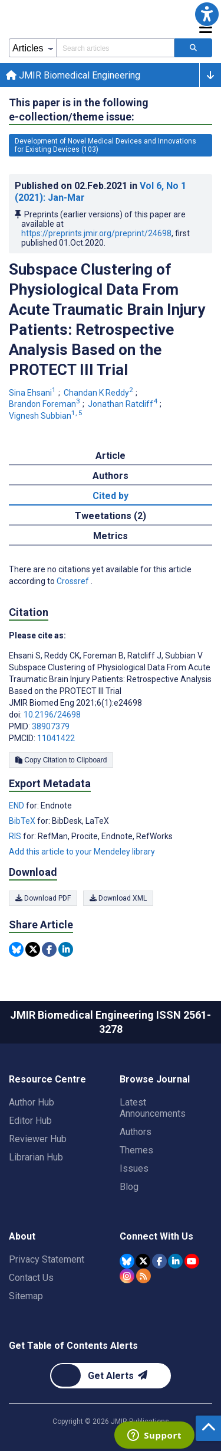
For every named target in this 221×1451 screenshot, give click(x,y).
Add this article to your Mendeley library (82, 851)
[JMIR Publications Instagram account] (127, 1276)
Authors (135, 1131)
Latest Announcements (153, 1108)
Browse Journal (155, 1079)
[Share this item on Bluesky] (16, 949)
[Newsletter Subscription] (110, 1375)
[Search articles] (193, 47)
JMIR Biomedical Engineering (73, 75)
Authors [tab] (110, 475)
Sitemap (26, 1296)
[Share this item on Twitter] (32, 949)
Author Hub (31, 1102)
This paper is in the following (79, 110)
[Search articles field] (115, 47)
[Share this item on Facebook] (49, 949)
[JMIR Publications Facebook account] (159, 1261)
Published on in (100, 191)
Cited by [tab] (110, 495)
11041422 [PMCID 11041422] (56, 738)
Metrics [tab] (110, 536)
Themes (136, 1150)
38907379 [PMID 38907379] (51, 726)
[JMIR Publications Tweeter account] (143, 1261)
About (22, 1236)
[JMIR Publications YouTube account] (191, 1261)
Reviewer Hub (38, 1139)
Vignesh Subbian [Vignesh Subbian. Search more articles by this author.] (46, 415)
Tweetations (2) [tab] (110, 515)
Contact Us (31, 1277)
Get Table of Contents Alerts (73, 1345)
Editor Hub (30, 1120)
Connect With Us (156, 1236)
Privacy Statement (46, 1259)
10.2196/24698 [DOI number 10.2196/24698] (52, 714)
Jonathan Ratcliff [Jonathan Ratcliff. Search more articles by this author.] (123, 404)
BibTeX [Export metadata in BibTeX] (23, 821)
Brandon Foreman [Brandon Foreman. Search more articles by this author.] (45, 404)
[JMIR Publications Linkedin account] (175, 1261)
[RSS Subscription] (143, 1276)
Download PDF (43, 898)
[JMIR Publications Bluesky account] (127, 1261)
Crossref (74, 581)
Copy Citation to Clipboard (61, 760)
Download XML (118, 898)
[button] (207, 14)
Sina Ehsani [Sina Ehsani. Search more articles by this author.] (33, 392)
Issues (134, 1168)
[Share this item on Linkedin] (65, 949)
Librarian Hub (36, 1157)
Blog (129, 1186)
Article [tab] (110, 455)
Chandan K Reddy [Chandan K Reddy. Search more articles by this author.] (99, 392)
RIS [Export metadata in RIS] (16, 836)
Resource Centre (47, 1079)
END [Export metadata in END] (17, 805)
